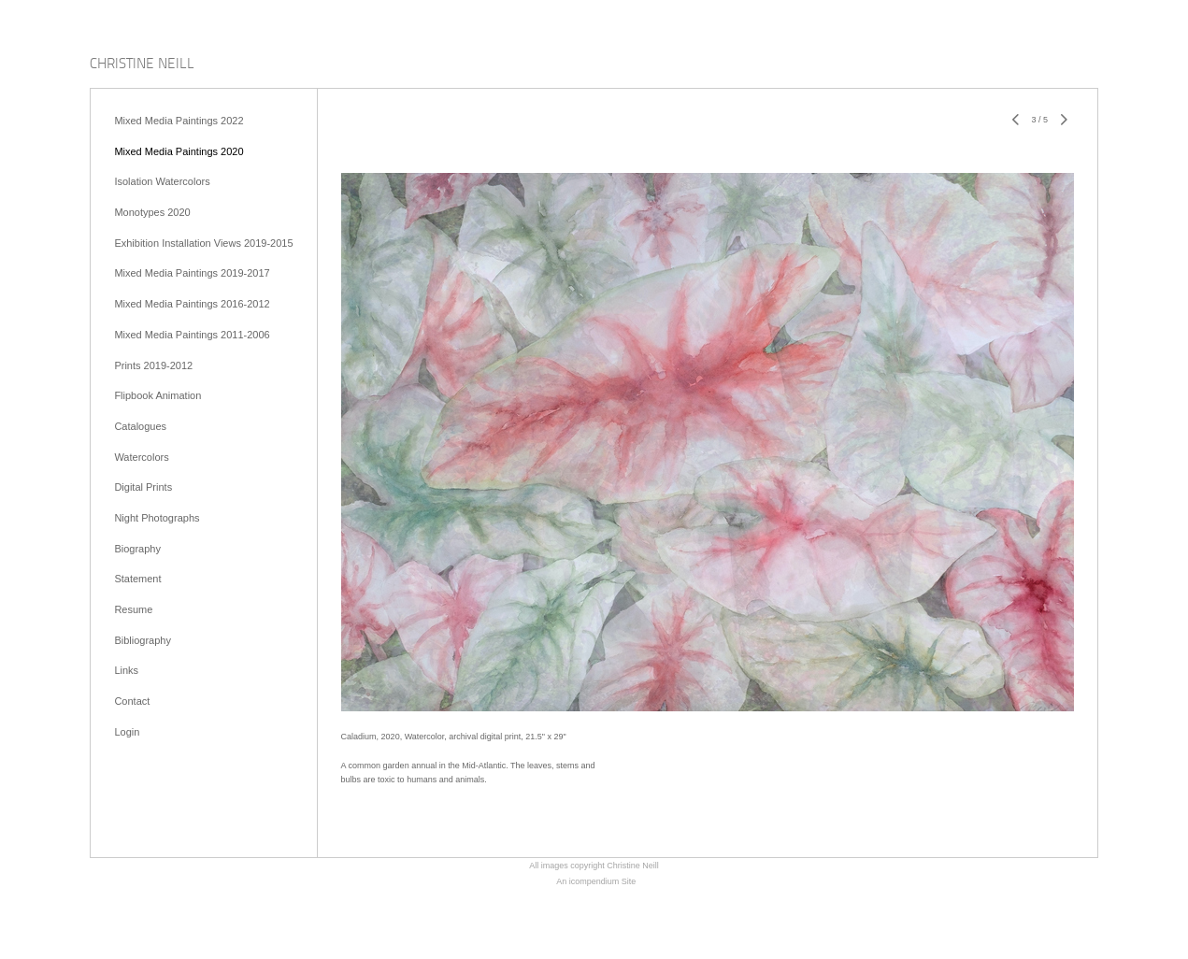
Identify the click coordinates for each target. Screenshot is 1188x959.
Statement (137, 578)
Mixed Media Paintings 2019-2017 (191, 273)
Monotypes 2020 (152, 212)
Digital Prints (143, 487)
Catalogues (140, 426)
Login (126, 731)
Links (126, 670)
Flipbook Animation (157, 395)
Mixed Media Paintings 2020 (178, 151)
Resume (133, 609)
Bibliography (142, 640)
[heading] (142, 65)
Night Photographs (156, 517)
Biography (137, 548)
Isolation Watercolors (161, 181)
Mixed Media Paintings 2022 (178, 120)
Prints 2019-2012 (153, 365)
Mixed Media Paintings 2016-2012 (191, 303)
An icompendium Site (596, 881)
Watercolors (141, 457)
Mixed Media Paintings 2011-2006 (191, 334)
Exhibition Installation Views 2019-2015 (203, 243)
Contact (132, 701)
